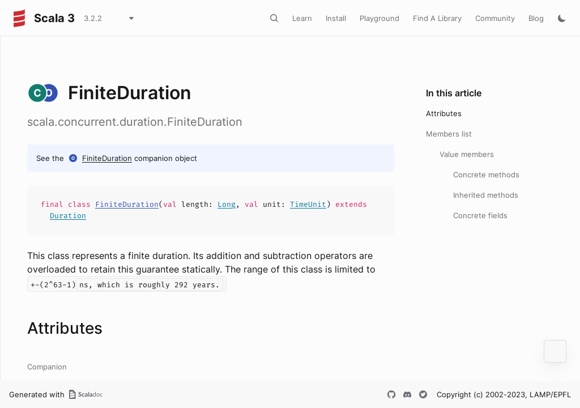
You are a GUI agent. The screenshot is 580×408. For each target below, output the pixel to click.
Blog (536, 18)
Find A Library (437, 18)
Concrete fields (480, 215)
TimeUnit (308, 204)
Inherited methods (485, 194)
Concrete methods (486, 174)
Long (227, 204)
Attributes (444, 113)
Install (336, 18)
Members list (449, 133)
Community (495, 18)
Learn (302, 18)
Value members (467, 154)
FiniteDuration (107, 158)
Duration (68, 215)
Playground (379, 18)
